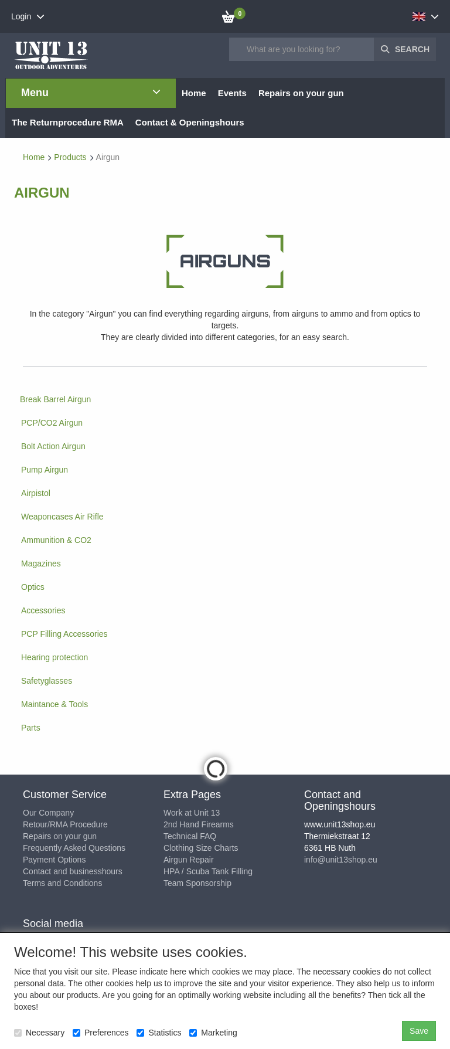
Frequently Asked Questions (74, 848)
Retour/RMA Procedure (65, 824)
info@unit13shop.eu (340, 859)
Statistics (159, 1032)
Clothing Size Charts (200, 848)
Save (419, 1031)
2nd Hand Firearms (198, 824)
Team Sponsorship (197, 883)
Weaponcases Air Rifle (62, 516)
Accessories (43, 610)
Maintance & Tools (54, 704)
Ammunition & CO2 (56, 540)
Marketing (213, 1032)
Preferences (100, 1032)
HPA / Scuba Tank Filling (208, 871)
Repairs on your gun (60, 836)
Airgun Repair (188, 859)
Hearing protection (54, 657)
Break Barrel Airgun (55, 399)
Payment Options (54, 859)
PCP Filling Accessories (64, 634)
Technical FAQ (189, 836)
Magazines (41, 563)
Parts (30, 727)
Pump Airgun (44, 469)
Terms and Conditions (62, 883)
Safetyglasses (46, 680)
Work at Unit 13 (191, 812)
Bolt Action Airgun (53, 446)
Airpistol (35, 493)
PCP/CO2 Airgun (52, 422)
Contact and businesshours (72, 871)
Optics (33, 587)
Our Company (48, 812)
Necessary (39, 1032)
